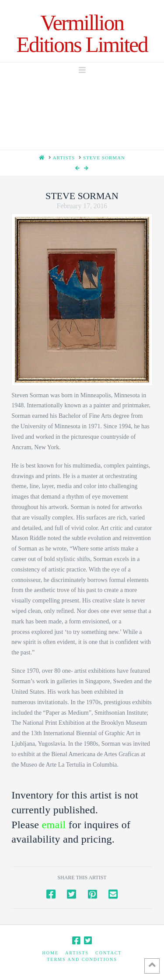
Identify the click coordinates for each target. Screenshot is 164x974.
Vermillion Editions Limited (82, 33)
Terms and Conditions (82, 959)
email (54, 824)
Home (50, 952)
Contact (108, 952)
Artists (77, 952)
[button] (82, 70)
